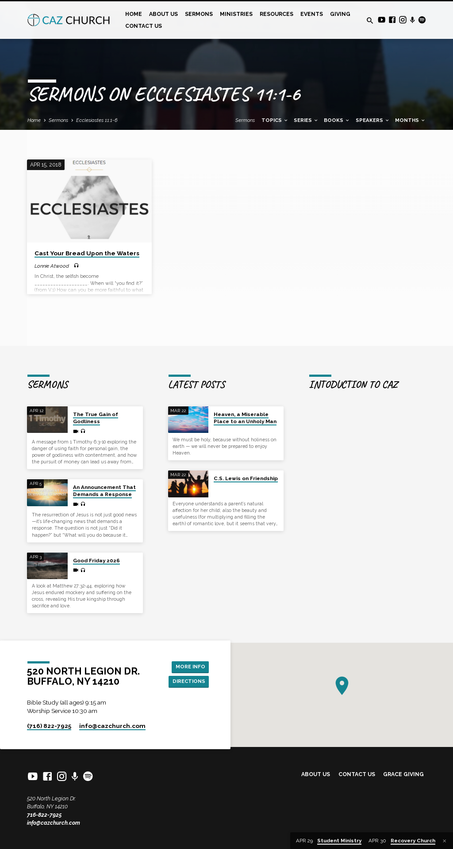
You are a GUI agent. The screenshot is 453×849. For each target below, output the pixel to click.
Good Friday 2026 (96, 550)
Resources (276, 14)
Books (337, 120)
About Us (163, 14)
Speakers (373, 120)
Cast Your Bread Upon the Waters (87, 253)
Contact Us (143, 26)
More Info (189, 660)
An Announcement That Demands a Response (104, 480)
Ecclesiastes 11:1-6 (97, 120)
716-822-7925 (44, 814)
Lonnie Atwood (52, 266)
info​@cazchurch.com (112, 725)
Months (410, 120)
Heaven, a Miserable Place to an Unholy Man (245, 407)
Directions (187, 676)
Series (306, 120)
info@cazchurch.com (53, 822)
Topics (274, 120)
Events (311, 14)
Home (133, 14)
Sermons (199, 14)
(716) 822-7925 (49, 725)
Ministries (236, 14)
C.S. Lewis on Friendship (246, 468)
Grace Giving (403, 774)
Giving (340, 14)
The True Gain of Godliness (95, 407)
